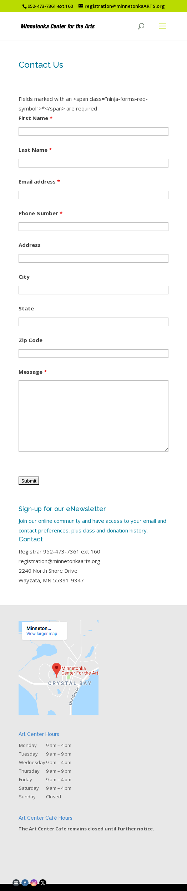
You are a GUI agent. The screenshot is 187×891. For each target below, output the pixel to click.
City (24, 276)
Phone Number (40, 213)
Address (30, 244)
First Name (35, 118)
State (26, 308)
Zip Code (30, 340)
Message (33, 371)
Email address (39, 181)
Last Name (35, 149)
